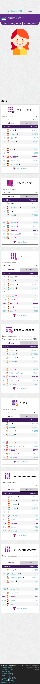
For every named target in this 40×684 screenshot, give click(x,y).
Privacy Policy (6, 674)
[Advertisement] (20, 76)
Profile (18, 23)
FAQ (14, 678)
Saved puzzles (8, 23)
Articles (5, 680)
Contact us (5, 672)
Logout (35, 23)
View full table (20, 169)
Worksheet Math (7, 670)
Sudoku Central (6, 668)
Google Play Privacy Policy (6, 677)
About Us (12, 682)
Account (27, 23)
